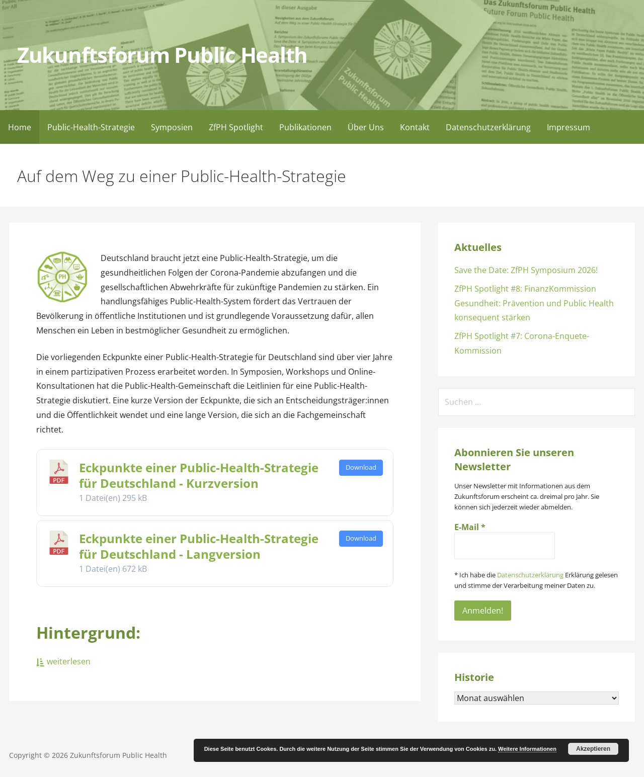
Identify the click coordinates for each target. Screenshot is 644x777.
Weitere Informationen (527, 749)
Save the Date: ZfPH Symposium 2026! (526, 270)
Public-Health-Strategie (91, 127)
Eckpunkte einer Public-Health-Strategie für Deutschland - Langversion (198, 546)
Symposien (172, 127)
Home (19, 127)
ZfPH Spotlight (236, 127)
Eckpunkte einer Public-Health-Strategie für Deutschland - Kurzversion (198, 475)
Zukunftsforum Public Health (162, 55)
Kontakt (415, 127)
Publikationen (305, 127)
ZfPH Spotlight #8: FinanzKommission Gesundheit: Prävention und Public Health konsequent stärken (534, 303)
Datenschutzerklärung (488, 127)
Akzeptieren (593, 748)
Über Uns (366, 127)
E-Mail (470, 527)
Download (361, 467)
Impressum (568, 127)
